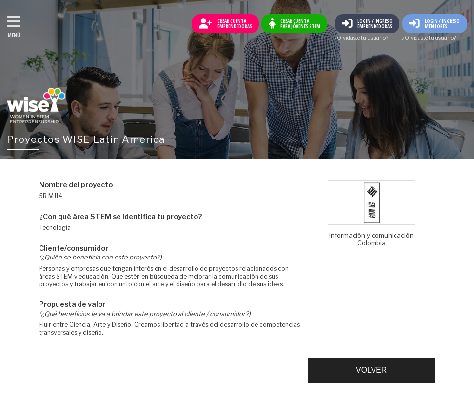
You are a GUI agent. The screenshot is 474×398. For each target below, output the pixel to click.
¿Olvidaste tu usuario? (361, 38)
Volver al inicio (36, 105)
